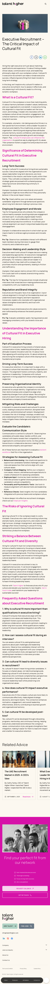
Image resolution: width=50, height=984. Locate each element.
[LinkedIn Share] (40, 57)
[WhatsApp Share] (45, 57)
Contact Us (37, 980)
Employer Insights (20, 501)
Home (5, 980)
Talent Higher (18, 585)
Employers (15, 980)
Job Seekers (26, 980)
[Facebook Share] (31, 57)
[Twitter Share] (36, 57)
